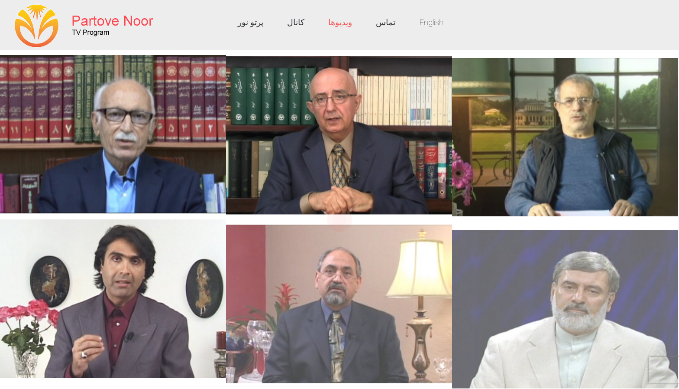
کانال (295, 22)
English (431, 22)
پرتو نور (250, 22)
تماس (385, 22)
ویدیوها (340, 22)
